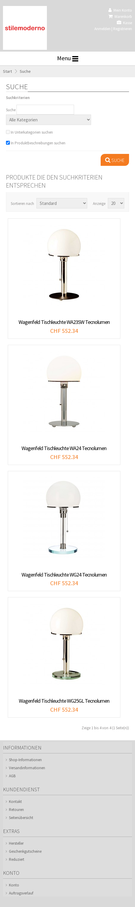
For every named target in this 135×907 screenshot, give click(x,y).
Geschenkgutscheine (25, 851)
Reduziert (16, 859)
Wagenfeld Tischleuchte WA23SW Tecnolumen (64, 322)
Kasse (124, 22)
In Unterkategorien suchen (32, 132)
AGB (12, 775)
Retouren (16, 809)
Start (7, 71)
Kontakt (15, 801)
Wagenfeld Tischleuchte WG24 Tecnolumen (64, 574)
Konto (14, 885)
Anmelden (102, 28)
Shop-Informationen (25, 759)
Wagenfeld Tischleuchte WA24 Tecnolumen (64, 448)
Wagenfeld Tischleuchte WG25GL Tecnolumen (64, 700)
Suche (25, 71)
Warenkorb (120, 16)
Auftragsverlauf (21, 893)
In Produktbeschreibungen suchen (38, 143)
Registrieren (122, 28)
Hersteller (16, 843)
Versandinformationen (27, 767)
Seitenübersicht (21, 817)
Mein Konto (120, 10)
